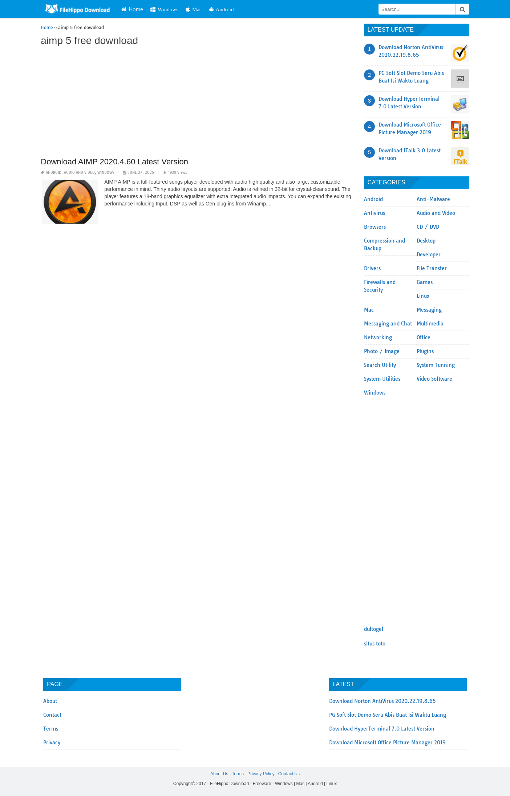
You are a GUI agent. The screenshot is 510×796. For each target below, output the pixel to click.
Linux (423, 296)
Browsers (375, 227)
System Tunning (436, 365)
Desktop (426, 240)
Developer (429, 254)
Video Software (434, 379)
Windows (164, 9)
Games (425, 282)
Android (221, 9)
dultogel (373, 629)
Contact (52, 715)
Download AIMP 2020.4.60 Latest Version (114, 161)
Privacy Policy (261, 773)
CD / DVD (428, 227)
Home (132, 9)
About (50, 701)
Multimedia (430, 323)
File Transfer (432, 268)
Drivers (372, 268)
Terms (50, 728)
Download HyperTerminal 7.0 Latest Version (381, 728)
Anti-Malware (433, 199)
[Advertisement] (199, 102)
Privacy (51, 742)
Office (423, 337)
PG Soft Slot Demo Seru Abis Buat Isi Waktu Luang (387, 715)
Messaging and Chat (388, 323)
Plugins (425, 351)
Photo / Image (382, 351)
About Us (219, 773)
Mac (194, 9)
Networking (378, 337)
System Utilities (382, 379)
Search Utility (380, 365)
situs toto (374, 643)
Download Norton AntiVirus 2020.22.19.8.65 (382, 701)
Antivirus (374, 213)
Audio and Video (79, 172)
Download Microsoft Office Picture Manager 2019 (387, 742)
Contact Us (289, 773)
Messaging (429, 310)
